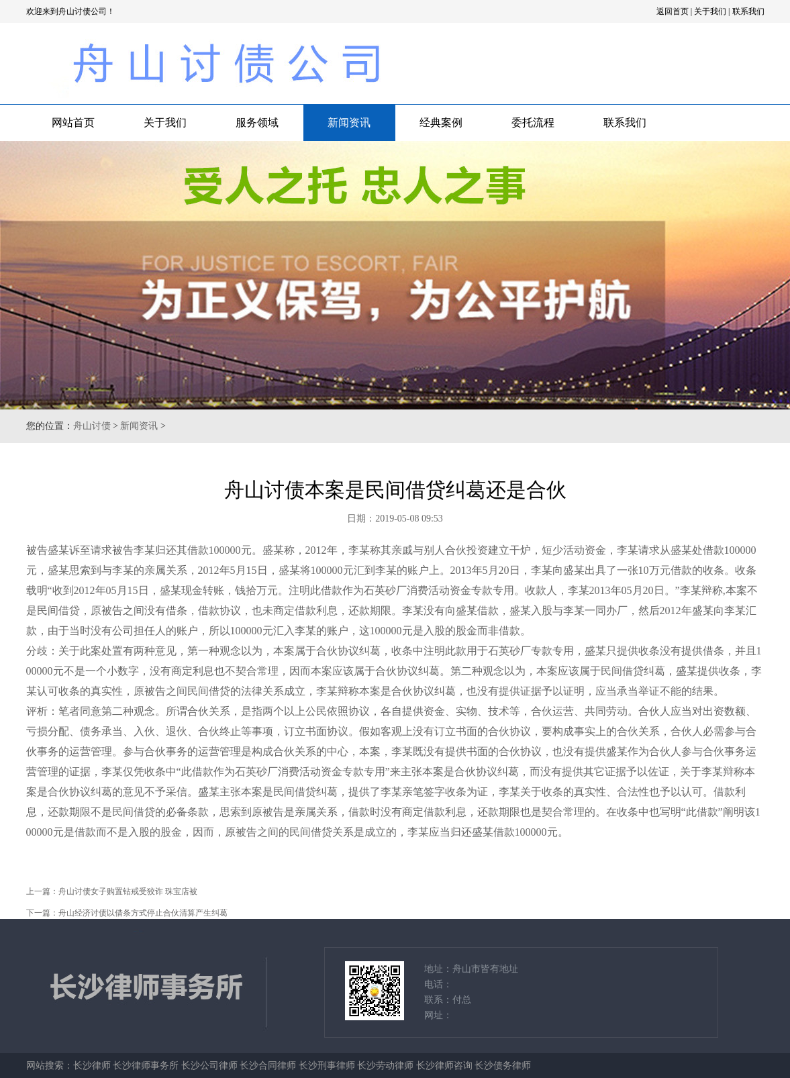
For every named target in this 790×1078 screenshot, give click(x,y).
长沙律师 (92, 1066)
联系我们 (748, 11)
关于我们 (710, 11)
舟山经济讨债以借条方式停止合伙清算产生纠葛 (143, 913)
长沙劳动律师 (385, 1066)
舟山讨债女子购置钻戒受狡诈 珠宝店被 (127, 891)
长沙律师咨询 (444, 1066)
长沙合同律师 (268, 1066)
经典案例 (440, 122)
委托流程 (532, 122)
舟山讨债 (92, 426)
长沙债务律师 (503, 1066)
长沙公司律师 (209, 1066)
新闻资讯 (349, 122)
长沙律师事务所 (146, 1066)
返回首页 (672, 11)
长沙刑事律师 (327, 1066)
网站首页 (73, 122)
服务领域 (257, 122)
